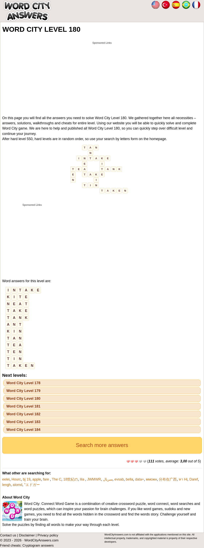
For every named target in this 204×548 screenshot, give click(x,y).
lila (82, 479)
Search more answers (102, 445)
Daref (193, 479)
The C (56, 479)
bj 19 (26, 479)
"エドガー (32, 485)
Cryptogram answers (38, 545)
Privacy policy (47, 535)
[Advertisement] (102, 74)
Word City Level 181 (23, 406)
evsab (119, 479)
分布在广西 (168, 479)
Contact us (8, 535)
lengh (6, 485)
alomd (17, 485)
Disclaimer (27, 535)
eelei (6, 479)
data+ (139, 479)
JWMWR (94, 479)
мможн (151, 479)
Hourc (16, 479)
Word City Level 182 (23, 414)
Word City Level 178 (23, 383)
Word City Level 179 (23, 391)
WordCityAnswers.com (41, 540)
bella (129, 479)
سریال (108, 479)
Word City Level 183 (23, 422)
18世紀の (70, 479)
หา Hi (183, 479)
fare (46, 479)
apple (36, 479)
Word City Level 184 (23, 430)
